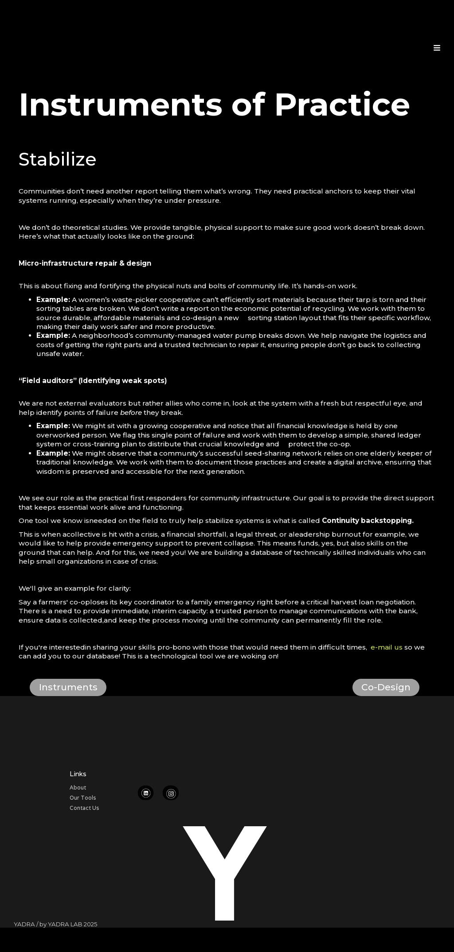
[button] (437, 47)
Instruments (68, 687)
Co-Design (386, 687)
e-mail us (387, 647)
